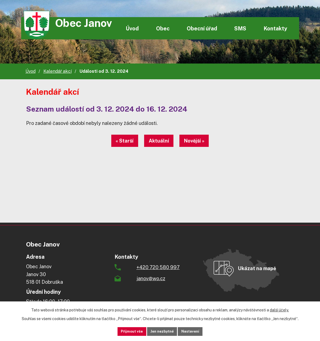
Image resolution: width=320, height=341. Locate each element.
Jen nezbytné (162, 331)
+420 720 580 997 (158, 267)
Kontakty (275, 28)
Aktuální (159, 141)
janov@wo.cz (151, 278)
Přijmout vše (125, 331)
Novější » (200, 141)
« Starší (119, 141)
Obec (163, 28)
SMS (240, 28)
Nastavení (197, 331)
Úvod (132, 28)
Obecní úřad (202, 28)
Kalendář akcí (57, 71)
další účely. (279, 309)
